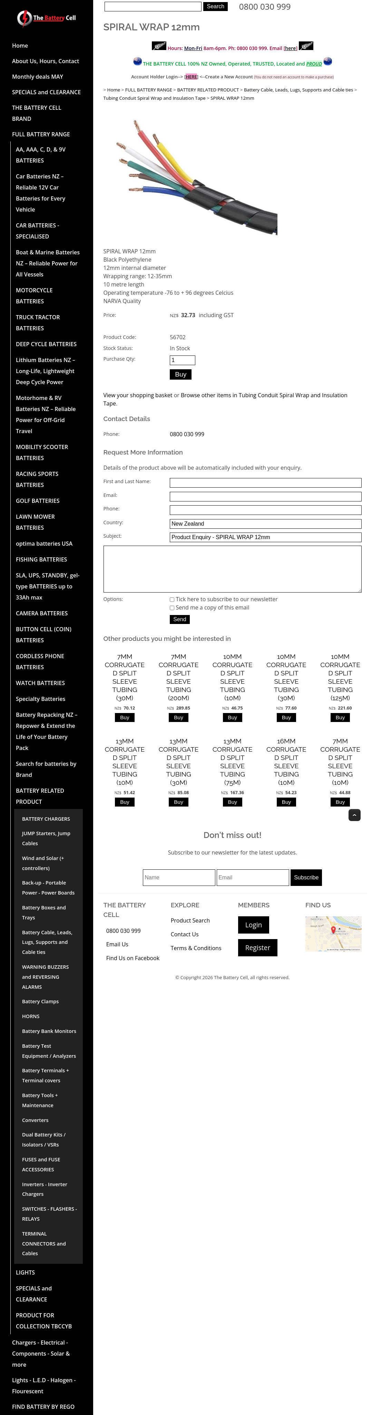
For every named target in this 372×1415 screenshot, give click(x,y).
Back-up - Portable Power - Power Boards (48, 887)
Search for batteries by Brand (46, 769)
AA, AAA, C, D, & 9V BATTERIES (41, 155)
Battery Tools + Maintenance (40, 1100)
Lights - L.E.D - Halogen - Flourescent (44, 1385)
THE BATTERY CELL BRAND (36, 113)
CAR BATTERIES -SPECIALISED (37, 231)
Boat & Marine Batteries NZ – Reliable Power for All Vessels (48, 263)
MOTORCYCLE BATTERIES (34, 295)
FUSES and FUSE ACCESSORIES (41, 1164)
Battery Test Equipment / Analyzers (49, 1051)
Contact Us (185, 944)
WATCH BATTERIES (40, 683)
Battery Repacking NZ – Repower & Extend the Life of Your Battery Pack (47, 731)
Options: (113, 608)
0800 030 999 (265, 6)
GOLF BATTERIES (38, 501)
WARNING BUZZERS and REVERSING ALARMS (45, 977)
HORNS (31, 1016)
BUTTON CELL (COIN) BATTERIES (43, 634)
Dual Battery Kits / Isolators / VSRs (44, 1139)
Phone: (112, 434)
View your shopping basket (138, 395)
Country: (113, 522)
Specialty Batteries (40, 699)
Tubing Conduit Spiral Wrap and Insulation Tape (155, 98)
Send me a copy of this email (209, 617)
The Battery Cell (231, 987)
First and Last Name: (127, 481)
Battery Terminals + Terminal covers (45, 1075)
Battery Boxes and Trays (44, 912)
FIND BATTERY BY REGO (43, 1407)
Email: (110, 495)
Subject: (113, 536)
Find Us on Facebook (132, 968)
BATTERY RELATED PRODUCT (40, 796)
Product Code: (120, 337)
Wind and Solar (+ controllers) (43, 863)
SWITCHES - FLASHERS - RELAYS (49, 1214)
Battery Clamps (40, 1001)
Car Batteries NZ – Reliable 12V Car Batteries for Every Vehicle (40, 193)
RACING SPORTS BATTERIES (37, 479)
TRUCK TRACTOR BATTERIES (38, 322)
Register (257, 957)
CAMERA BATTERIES (42, 613)
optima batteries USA (44, 543)
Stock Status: (118, 348)
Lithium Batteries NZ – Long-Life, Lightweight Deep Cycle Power (45, 371)
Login (253, 934)
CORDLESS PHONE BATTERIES (40, 661)
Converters (35, 1120)
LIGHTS (25, 1272)
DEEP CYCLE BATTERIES (46, 344)
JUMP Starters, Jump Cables (46, 838)
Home (20, 45)
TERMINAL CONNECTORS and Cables (44, 1243)
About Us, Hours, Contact (45, 61)
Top (355, 825)
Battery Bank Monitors (49, 1031)
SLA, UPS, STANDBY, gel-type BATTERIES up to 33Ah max (48, 586)
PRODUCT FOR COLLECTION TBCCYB (44, 1320)
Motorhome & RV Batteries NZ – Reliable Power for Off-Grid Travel (46, 414)
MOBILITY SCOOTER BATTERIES (42, 452)
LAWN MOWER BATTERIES (35, 522)
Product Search (190, 930)
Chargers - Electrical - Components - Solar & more (41, 1353)
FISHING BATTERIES (41, 559)
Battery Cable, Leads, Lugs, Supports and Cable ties (47, 942)
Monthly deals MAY (37, 76)
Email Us (117, 954)
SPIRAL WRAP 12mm (232, 98)
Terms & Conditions (196, 958)
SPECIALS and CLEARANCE (46, 92)
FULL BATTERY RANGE (41, 134)
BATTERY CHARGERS (46, 819)
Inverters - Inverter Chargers (44, 1189)
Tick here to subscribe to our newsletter (224, 609)
